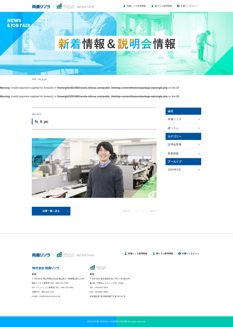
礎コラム (173, 128)
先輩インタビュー (189, 6)
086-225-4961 (67, 287)
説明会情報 (174, 144)
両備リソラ (174, 119)
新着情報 (173, 153)
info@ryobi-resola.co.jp (49, 296)
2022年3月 (174, 169)
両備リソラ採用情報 (136, 6)
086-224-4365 (62, 283)
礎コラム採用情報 (163, 6)
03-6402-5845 (101, 287)
